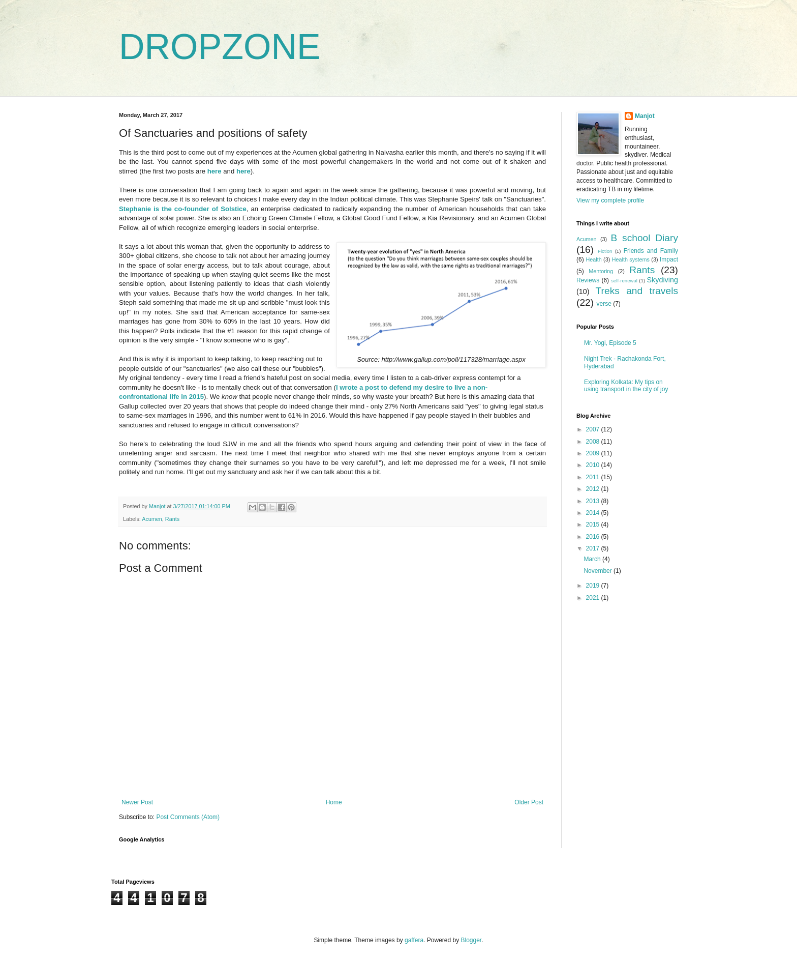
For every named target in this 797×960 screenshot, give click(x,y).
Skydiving (662, 280)
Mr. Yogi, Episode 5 (610, 342)
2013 (593, 501)
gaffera (414, 940)
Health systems (631, 259)
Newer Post (137, 802)
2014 (593, 512)
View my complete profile (610, 200)
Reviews (587, 280)
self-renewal (624, 280)
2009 (593, 453)
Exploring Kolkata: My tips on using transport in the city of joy (626, 386)
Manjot (645, 116)
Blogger (471, 940)
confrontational (143, 396)
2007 (593, 429)
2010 (593, 465)
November (599, 570)
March (593, 559)
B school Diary (644, 237)
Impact (669, 259)
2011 (593, 477)
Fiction (605, 251)
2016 (593, 536)
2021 (593, 597)
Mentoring (601, 271)
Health (593, 259)
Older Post (528, 802)
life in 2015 (186, 396)
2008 (593, 441)
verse (603, 303)
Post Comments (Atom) (188, 817)
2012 (593, 488)
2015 (593, 524)
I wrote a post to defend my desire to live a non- (411, 387)
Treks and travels (637, 290)
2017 (593, 548)
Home (334, 802)
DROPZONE (220, 47)
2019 (593, 585)
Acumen (152, 519)
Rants (172, 519)
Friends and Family (651, 250)
